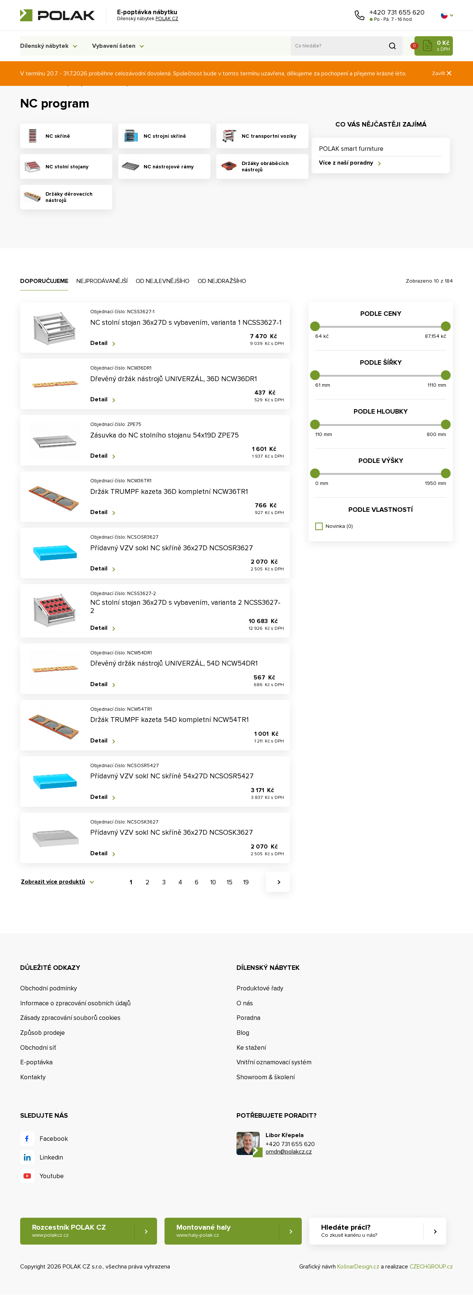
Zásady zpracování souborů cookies (70, 1018)
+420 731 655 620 (397, 12)
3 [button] (164, 882)
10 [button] (213, 882)
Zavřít (442, 73)
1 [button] (131, 882)
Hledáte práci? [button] (352, 1231)
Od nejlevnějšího (162, 281)
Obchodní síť (38, 1048)
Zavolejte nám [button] (360, 15)
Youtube (52, 1176)
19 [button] (246, 882)
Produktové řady (259, 988)
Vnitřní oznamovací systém (273, 1063)
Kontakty (33, 1077)
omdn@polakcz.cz (289, 1152)
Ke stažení (251, 1048)
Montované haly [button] (205, 1231)
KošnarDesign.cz (357, 1266)
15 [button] (229, 882)
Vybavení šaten (117, 46)
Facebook (54, 1139)
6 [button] (196, 882)
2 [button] (147, 882)
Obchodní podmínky (48, 988)
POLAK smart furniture (351, 149)
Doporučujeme (44, 281)
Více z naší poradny (346, 162)
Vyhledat (392, 46)
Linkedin (51, 1157)
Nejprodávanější (102, 281)
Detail (98, 343)
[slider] (315, 326)
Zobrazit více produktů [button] (52, 881)
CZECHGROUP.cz (430, 1266)
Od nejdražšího (222, 281)
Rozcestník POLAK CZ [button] (69, 1231)
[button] (447, 15)
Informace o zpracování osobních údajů (75, 1003)
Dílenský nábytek (44, 46)
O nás (244, 1003)
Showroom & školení (265, 1077)
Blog (242, 1033)
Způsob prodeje (42, 1033)
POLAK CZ (57, 15)
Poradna (248, 1018)
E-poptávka (36, 1063)
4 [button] (180, 882)
